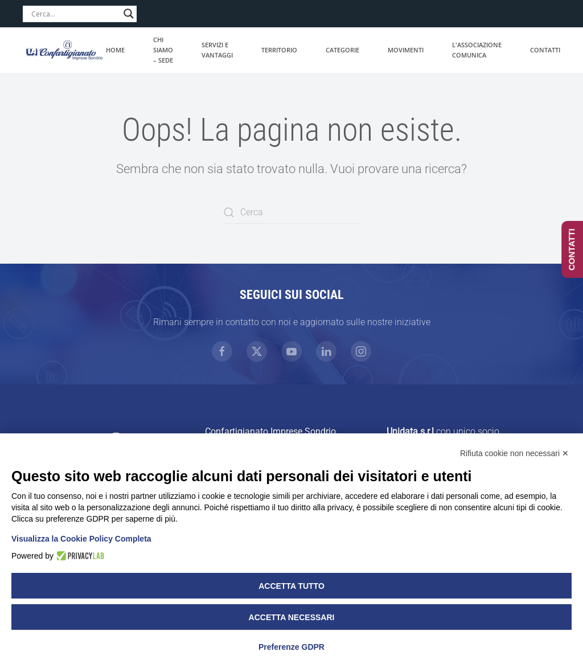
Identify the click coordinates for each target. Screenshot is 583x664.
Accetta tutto (291, 586)
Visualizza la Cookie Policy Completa (81, 538)
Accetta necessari (292, 617)
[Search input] (74, 14)
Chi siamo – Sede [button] (163, 49)
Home (115, 50)
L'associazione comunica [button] (477, 49)
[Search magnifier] (129, 14)
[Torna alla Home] (64, 50)
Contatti (545, 50)
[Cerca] (291, 212)
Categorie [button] (342, 50)
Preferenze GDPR (291, 646)
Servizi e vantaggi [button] (217, 49)
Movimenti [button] (406, 50)
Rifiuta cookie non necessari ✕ (514, 453)
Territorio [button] (279, 50)
